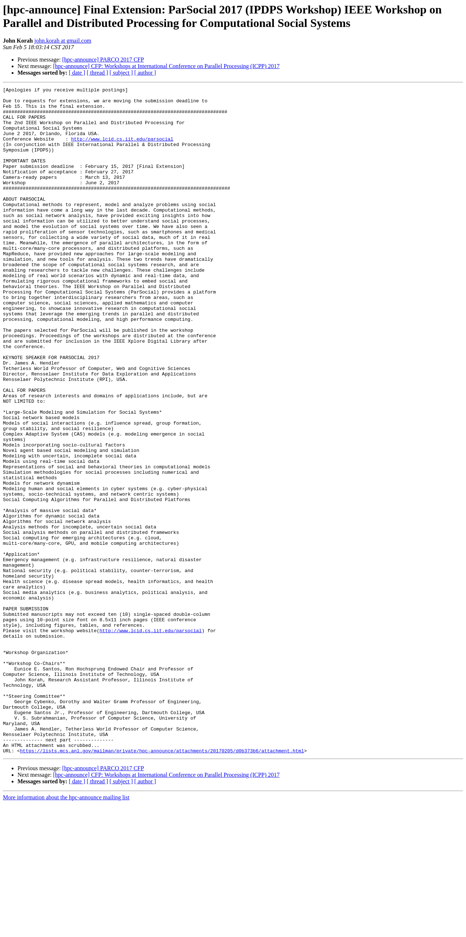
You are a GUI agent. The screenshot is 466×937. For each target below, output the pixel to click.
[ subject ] (121, 73)
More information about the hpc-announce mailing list (66, 931)
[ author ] (145, 73)
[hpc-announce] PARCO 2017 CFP (103, 59)
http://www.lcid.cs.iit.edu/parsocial (122, 149)
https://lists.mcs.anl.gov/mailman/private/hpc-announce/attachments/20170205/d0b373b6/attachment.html (162, 884)
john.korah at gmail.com (62, 41)
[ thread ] (97, 73)
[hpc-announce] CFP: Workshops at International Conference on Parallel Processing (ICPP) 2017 (166, 66)
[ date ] (77, 73)
